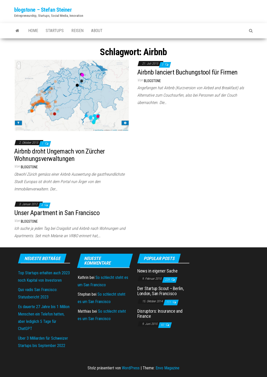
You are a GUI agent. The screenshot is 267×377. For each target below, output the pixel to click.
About (97, 30)
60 (163, 325)
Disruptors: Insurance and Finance (159, 313)
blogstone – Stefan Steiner (43, 10)
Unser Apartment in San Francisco (56, 213)
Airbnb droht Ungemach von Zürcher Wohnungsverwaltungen (59, 154)
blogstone (152, 81)
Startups (55, 30)
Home (33, 30)
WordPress (131, 368)
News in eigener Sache (157, 271)
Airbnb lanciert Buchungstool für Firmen (187, 72)
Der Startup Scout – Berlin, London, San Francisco (160, 291)
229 (167, 279)
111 (169, 302)
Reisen (77, 30)
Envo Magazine (167, 368)
